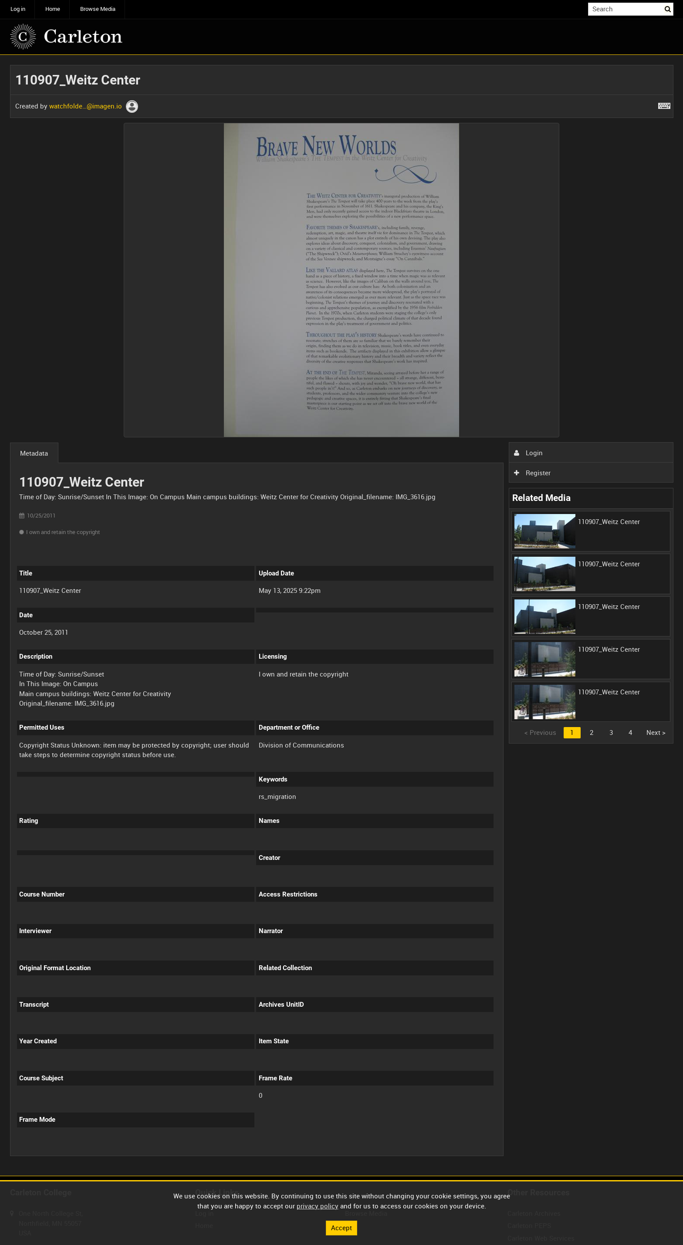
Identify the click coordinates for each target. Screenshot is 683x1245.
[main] (341, 615)
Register (532, 472)
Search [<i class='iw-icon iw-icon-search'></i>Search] (668, 8)
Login (528, 452)
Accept (341, 1227)
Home (52, 9)
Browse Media (97, 9)
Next (656, 732)
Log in (17, 9)
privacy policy (317, 1205)
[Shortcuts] (664, 104)
